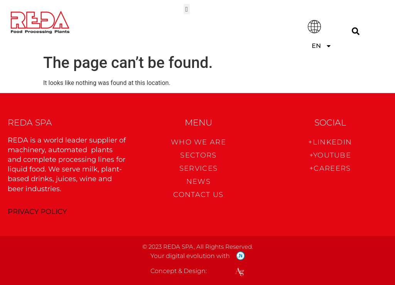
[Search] (355, 31)
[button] (187, 9)
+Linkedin (330, 142)
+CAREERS (330, 168)
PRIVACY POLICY (37, 211)
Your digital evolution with (190, 256)
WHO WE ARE (198, 142)
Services (198, 168)
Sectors (198, 155)
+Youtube (330, 155)
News (198, 181)
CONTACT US (198, 194)
